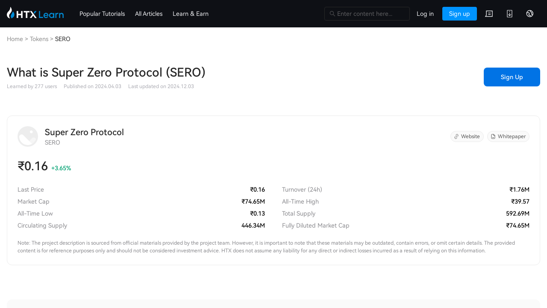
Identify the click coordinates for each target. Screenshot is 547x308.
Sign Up (512, 77)
